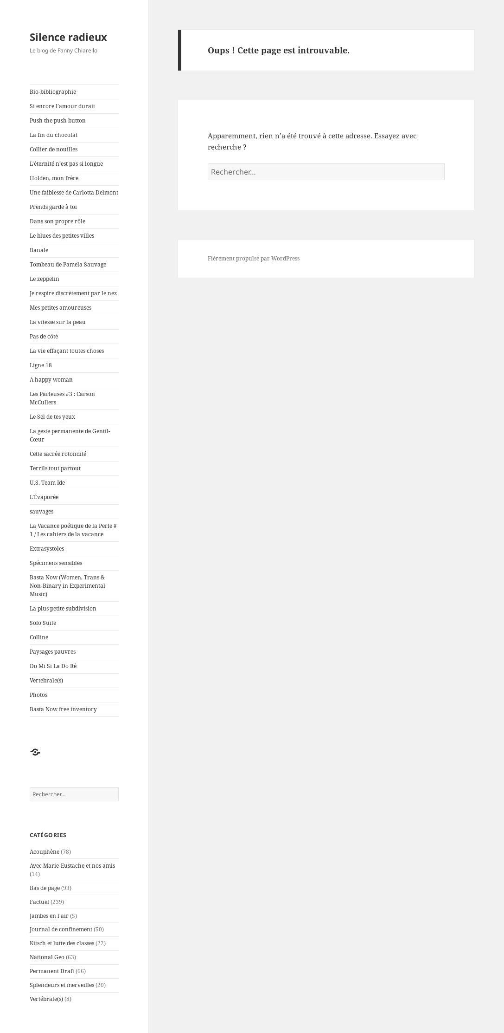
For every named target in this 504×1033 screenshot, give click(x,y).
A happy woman (51, 379)
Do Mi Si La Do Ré (53, 666)
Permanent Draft (52, 971)
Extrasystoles (47, 548)
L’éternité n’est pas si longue (66, 164)
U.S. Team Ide (47, 483)
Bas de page (45, 888)
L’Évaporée (44, 497)
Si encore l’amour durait (62, 106)
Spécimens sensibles (56, 563)
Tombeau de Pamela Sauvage (68, 264)
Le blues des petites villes (62, 236)
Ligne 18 (41, 365)
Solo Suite (43, 623)
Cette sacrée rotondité (58, 454)
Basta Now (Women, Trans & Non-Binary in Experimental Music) (67, 585)
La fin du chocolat (53, 135)
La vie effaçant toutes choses (67, 351)
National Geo (47, 957)
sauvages (41, 511)
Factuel (39, 902)
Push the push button (58, 120)
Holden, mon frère (54, 178)
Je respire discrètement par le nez (73, 293)
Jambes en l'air (49, 916)
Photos (38, 695)
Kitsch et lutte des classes (62, 943)
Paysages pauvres (53, 652)
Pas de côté (44, 336)
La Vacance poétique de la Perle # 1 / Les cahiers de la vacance (73, 530)
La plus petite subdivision (63, 608)
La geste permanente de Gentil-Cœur (70, 435)
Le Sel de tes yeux (52, 417)
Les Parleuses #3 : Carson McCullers (62, 398)
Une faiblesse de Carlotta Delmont (74, 192)
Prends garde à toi (53, 207)
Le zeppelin (44, 279)
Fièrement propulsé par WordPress (254, 258)
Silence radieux (68, 37)
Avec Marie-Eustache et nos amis (72, 866)
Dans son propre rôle (57, 221)
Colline (39, 637)
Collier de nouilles (53, 149)
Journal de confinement (61, 929)
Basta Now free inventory (63, 709)
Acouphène (44, 852)
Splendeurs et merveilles (62, 985)
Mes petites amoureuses (60, 308)
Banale (39, 250)
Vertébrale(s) (46, 680)
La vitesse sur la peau (58, 322)
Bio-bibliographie (53, 92)
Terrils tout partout (55, 468)
